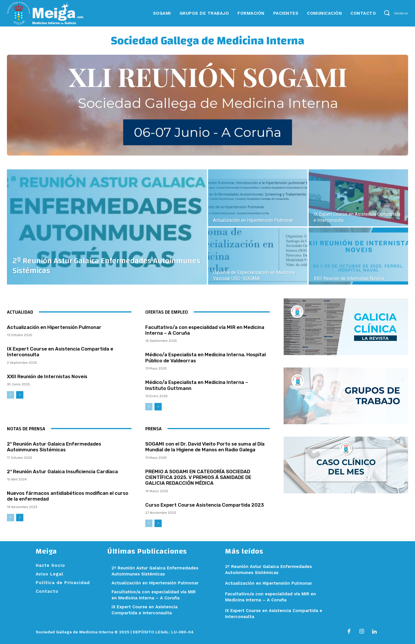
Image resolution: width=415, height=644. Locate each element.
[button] (386, 12)
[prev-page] (10, 395)
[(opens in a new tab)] (358, 197)
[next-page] (19, 395)
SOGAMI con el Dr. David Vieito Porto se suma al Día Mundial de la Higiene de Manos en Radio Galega (205, 446)
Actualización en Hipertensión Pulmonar (54, 327)
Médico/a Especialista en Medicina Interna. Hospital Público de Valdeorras (205, 357)
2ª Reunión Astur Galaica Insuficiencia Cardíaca (62, 471)
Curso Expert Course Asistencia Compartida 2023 (204, 505)
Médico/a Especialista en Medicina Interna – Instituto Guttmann (196, 385)
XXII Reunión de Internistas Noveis (47, 376)
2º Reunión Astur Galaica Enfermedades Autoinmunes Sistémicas (54, 446)
